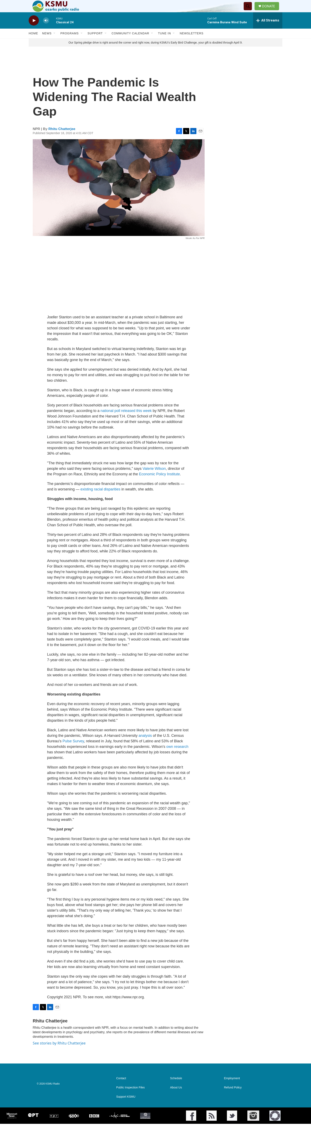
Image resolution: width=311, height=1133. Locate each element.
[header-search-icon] (249, 11)
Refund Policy (233, 1096)
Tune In (164, 42)
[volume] (46, 29)
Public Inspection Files (130, 1096)
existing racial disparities (100, 498)
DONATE (271, 11)
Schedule (176, 1087)
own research (177, 756)
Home (33, 42)
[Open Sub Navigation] (54, 42)
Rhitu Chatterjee (61, 138)
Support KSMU (125, 1105)
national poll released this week (126, 420)
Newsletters (191, 42)
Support (95, 42)
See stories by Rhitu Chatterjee (59, 1052)
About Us (176, 1096)
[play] (33, 29)
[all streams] (267, 29)
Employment (232, 1087)
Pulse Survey (72, 750)
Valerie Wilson (154, 478)
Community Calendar (130, 42)
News (47, 42)
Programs (69, 42)
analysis (145, 745)
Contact (121, 1087)
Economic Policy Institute (159, 483)
